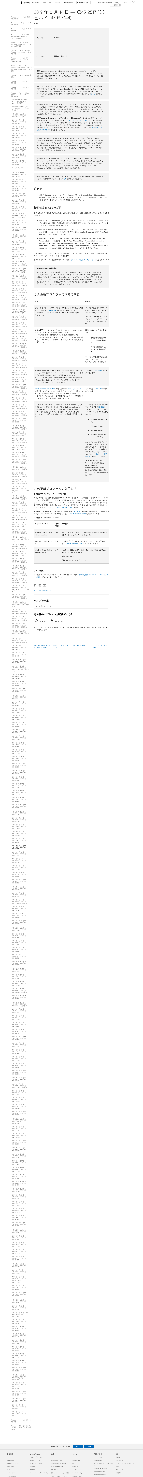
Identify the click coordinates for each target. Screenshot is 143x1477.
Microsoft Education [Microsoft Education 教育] (56, 1457)
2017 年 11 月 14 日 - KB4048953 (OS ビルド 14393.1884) (19, 1169)
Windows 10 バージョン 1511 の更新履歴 (21, 1421)
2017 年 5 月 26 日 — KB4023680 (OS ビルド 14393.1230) (19, 1265)
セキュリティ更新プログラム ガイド (83, 260)
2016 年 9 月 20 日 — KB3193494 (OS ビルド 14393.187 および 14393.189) (19, 1376)
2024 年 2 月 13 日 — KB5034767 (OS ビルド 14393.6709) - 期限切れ (19, 324)
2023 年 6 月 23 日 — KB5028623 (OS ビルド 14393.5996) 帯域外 (19, 379)
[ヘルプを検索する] (117, 2)
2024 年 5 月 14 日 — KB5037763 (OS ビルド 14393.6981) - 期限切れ (19, 297)
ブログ (93, 94)
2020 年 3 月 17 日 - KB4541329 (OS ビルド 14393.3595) (19, 744)
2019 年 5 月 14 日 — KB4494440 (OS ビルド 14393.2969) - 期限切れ (19, 901)
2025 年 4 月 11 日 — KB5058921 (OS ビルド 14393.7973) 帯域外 (19, 215)
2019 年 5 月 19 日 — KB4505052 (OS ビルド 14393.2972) (19, 895)
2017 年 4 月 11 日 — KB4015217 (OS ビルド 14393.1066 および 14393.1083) (19, 1279)
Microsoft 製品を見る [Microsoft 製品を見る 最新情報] (12, 1476)
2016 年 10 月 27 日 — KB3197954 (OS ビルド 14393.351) (19, 1355)
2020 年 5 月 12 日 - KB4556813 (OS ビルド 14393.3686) (19, 724)
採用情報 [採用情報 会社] (118, 1457)
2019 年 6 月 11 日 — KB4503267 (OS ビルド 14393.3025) (19, 881)
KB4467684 (52, 310)
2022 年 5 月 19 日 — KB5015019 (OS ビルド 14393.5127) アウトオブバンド (20, 489)
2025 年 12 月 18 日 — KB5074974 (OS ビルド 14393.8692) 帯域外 (19, 149)
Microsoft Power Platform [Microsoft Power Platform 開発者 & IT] (100, 1474)
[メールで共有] (43, 585)
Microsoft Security (79, 645)
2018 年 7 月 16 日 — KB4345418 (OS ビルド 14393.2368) (19, 1051)
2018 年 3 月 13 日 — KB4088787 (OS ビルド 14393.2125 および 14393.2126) (19, 1120)
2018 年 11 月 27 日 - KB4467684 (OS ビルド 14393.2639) (19, 983)
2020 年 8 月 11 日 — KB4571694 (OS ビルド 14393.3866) (19, 697)
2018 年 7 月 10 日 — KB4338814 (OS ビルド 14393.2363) (19, 1058)
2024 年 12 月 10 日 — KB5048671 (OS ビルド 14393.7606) (19, 249)
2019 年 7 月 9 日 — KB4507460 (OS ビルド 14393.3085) (19, 860)
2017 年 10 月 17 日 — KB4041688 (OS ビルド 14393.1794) (19, 1183)
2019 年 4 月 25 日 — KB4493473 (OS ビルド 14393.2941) (19, 908)
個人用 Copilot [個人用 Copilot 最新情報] (10, 1469)
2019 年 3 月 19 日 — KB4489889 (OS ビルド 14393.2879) (19, 922)
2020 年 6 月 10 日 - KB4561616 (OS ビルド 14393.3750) (19, 717)
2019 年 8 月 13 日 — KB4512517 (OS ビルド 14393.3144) (19, 847)
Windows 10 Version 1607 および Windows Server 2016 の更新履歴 (20, 95)
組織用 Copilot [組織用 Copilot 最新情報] (10, 1466)
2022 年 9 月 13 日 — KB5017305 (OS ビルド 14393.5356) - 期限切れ (19, 461)
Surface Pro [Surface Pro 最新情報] (10, 1457)
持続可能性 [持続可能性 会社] (118, 1473)
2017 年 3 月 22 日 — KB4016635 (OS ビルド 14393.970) (19, 1287)
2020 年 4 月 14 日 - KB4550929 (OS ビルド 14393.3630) (19, 738)
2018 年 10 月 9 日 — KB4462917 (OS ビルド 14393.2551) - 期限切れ (19, 1004)
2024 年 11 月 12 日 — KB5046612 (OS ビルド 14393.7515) (19, 256)
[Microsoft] (14, 2)
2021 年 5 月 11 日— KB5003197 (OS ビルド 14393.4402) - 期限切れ (19, 618)
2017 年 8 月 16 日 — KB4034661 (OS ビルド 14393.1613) (19, 1217)
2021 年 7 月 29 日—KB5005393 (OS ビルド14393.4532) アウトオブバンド (20, 588)
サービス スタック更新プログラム (60, 507)
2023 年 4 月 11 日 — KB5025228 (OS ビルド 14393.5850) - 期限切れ (19, 399)
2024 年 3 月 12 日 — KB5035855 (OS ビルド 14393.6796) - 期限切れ (19, 318)
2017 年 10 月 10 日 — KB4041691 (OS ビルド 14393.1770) (19, 1190)
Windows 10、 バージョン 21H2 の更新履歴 (21, 24)
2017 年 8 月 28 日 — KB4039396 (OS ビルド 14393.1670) (19, 1210)
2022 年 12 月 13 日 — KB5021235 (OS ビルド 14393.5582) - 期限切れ (19, 427)
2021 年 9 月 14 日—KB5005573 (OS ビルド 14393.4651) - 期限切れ (19, 574)
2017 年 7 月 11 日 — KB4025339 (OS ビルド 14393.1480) (19, 1244)
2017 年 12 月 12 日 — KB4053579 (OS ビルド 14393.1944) (19, 1156)
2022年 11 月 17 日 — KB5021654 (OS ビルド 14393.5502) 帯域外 (19, 434)
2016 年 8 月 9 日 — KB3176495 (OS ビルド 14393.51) (19, 1406)
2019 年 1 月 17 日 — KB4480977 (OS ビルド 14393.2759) (19, 949)
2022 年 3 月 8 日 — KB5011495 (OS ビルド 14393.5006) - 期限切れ (19, 510)
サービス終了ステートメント (20, 168)
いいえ (89, 1447)
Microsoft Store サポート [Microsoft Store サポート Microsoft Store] (36, 1463)
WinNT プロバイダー (75, 389)
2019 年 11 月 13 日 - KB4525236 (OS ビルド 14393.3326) (19, 792)
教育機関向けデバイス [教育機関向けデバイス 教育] (56, 1460)
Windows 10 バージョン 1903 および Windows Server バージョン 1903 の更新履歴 (21, 59)
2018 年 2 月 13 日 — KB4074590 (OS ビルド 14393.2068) (19, 1135)
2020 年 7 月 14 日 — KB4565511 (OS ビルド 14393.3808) (19, 704)
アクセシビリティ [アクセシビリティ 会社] (120, 1469)
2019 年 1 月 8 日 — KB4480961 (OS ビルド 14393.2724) (19, 956)
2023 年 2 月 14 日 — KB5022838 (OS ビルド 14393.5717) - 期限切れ (19, 413)
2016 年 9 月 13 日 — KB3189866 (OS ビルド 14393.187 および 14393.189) (19, 1385)
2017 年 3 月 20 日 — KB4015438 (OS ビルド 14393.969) (19, 1294)
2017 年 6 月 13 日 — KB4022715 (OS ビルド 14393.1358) (19, 1258)
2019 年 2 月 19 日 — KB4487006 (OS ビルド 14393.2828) (19, 935)
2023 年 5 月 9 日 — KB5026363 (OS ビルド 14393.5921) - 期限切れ (19, 393)
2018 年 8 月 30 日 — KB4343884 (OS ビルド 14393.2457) (19, 1024)
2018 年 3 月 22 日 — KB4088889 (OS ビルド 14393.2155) (19, 1113)
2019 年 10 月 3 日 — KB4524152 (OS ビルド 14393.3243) (19, 813)
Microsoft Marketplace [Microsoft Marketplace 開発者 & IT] (99, 1471)
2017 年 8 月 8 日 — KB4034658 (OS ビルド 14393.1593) (19, 1224)
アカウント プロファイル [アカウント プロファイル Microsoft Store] (36, 1457)
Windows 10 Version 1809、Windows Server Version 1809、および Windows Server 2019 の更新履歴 (21, 68)
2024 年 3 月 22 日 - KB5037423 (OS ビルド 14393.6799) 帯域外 (19, 311)
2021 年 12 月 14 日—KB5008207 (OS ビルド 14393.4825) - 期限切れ (19, 546)
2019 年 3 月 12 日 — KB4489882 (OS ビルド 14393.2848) (19, 929)
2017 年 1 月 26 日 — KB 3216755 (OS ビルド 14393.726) (20, 1314)
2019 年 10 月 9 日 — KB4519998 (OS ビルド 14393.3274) (19, 806)
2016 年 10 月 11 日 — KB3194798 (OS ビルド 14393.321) (19, 1362)
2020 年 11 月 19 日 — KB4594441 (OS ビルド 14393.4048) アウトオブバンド (20, 668)
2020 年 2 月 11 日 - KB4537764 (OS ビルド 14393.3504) (19, 765)
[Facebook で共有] (35, 585)
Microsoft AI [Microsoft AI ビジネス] (74, 1457)
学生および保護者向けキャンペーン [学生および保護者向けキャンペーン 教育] (60, 1476)
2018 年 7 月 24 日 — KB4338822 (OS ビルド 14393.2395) (19, 1045)
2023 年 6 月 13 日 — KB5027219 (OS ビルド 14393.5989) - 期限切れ (19, 386)
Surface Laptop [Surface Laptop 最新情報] (10, 1460)
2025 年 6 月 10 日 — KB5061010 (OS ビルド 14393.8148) (19, 202)
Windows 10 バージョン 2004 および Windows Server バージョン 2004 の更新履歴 (21, 44)
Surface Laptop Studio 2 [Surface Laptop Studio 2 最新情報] (13, 1463)
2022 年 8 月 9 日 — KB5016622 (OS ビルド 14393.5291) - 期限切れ (19, 468)
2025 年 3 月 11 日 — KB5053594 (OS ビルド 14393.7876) (19, 229)
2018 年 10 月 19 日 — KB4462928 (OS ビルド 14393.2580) (19, 997)
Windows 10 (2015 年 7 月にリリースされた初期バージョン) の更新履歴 (21, 1427)
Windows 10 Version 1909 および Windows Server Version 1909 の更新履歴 (21, 52)
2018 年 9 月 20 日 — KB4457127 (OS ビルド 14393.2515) (19, 1011)
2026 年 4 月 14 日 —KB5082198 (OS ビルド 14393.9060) (19, 122)
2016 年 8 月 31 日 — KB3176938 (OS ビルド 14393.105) (19, 1393)
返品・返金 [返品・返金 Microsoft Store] (32, 1466)
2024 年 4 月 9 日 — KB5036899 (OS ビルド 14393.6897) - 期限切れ (19, 304)
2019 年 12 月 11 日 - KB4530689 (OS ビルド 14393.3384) (19, 785)
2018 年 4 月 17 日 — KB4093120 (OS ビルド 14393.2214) (19, 1092)
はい (77, 1447)
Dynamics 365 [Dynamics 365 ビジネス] (75, 1466)
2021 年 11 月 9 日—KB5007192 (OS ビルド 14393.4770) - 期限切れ (19, 560)
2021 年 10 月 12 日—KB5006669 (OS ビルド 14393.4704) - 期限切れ (19, 567)
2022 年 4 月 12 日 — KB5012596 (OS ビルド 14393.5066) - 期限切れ (19, 504)
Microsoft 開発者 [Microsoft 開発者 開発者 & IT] (98, 1457)
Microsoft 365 (36, 2)
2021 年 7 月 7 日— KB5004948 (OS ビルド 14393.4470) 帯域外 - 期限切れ (20, 603)
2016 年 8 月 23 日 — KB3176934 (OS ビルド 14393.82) (19, 1400)
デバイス (57, 2)
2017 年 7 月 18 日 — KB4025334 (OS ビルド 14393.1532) (19, 1237)
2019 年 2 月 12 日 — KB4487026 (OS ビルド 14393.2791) (19, 942)
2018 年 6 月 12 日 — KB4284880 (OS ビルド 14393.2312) (19, 1072)
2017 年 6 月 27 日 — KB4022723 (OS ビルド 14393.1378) (19, 1251)
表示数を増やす (68, 2)
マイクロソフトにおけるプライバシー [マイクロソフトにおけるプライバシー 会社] (125, 1463)
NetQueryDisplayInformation (45, 389)
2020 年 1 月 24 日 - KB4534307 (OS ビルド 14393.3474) (19, 772)
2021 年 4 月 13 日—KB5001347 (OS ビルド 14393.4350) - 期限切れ (19, 625)
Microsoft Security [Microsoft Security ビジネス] (76, 1460)
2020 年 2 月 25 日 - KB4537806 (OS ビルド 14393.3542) (19, 758)
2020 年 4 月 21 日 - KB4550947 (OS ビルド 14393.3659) (19, 731)
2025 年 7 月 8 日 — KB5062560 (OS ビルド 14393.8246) (19, 195)
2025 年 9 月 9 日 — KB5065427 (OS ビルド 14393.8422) (19, 181)
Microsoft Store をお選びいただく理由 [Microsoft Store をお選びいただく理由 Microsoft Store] (39, 1473)
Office (44, 2)
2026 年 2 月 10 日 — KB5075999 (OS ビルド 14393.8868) (19, 135)
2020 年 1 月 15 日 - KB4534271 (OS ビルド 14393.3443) (19, 778)
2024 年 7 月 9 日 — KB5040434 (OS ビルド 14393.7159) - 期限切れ (19, 283)
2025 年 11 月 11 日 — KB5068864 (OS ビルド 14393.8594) (19, 162)
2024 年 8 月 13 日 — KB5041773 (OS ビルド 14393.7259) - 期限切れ (19, 277)
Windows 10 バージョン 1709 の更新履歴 (21, 82)
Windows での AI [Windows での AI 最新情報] (11, 1473)
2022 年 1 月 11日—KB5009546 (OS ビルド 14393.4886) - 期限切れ (19, 531)
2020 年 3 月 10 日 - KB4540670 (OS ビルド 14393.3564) (19, 751)
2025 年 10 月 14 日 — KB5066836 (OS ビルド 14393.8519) (19, 174)
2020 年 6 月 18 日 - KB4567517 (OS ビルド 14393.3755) (19, 710)
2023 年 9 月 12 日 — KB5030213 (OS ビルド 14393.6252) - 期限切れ (19, 359)
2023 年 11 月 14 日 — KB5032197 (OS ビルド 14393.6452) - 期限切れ (19, 345)
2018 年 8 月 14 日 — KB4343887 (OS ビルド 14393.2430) (19, 1031)
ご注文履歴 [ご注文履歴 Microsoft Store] (32, 1469)
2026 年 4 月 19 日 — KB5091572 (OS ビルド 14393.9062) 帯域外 (19, 115)
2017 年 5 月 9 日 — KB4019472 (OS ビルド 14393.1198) (19, 1272)
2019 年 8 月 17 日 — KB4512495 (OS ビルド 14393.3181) (19, 840)
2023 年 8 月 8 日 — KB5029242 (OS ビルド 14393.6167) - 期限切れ (19, 365)
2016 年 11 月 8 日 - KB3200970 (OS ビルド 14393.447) (19, 1348)
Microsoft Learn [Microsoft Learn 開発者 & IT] (98, 1460)
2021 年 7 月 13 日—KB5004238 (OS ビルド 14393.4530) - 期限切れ (19, 596)
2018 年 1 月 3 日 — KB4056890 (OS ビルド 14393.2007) (19, 1149)
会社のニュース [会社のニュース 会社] (119, 1460)
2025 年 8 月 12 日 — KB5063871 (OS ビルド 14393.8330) (19, 188)
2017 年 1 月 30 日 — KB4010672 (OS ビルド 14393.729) (19, 1307)
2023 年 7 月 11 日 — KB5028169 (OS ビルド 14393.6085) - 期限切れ (19, 372)
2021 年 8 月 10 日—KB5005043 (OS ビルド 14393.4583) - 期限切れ (19, 580)
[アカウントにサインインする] (129, 2)
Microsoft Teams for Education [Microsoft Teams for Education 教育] (58, 1463)
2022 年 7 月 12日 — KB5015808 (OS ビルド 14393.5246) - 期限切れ (19, 474)
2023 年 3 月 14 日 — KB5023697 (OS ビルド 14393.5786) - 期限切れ (19, 406)
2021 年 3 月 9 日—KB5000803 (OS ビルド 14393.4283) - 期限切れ (19, 640)
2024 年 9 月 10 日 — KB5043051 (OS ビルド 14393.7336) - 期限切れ (19, 270)
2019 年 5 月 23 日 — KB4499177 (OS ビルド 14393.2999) (19, 888)
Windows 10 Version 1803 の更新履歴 (21, 76)
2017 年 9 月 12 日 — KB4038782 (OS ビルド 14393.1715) (19, 1203)
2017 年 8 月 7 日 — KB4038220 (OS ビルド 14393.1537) (19, 1231)
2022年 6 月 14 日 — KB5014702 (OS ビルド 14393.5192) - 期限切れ (19, 481)
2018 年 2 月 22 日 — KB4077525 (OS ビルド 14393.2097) (19, 1128)
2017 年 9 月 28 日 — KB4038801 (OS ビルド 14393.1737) (19, 1196)
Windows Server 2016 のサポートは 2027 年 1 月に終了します (20, 108)
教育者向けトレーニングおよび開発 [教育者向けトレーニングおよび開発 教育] (60, 1473)
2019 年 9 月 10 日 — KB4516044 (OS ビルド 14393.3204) (19, 833)
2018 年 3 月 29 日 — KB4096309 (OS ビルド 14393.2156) (19, 1106)
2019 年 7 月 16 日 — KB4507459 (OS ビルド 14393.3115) (19, 854)
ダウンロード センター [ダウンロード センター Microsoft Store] (35, 1460)
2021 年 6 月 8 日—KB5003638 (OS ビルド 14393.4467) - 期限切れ (19, 611)
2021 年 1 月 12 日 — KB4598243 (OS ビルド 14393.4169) (19, 654)
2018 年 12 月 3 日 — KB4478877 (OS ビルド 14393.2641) (19, 976)
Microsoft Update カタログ (77, 514)
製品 (50, 2)
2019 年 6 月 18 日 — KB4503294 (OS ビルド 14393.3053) (19, 874)
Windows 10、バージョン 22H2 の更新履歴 (20, 18)
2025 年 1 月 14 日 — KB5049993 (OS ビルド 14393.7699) (19, 243)
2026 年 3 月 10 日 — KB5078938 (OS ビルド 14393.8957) (19, 128)
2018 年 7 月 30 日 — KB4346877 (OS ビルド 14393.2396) (19, 1038)
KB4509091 (77, 511)
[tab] (42, 621)
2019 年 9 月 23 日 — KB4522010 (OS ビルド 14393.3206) (19, 826)
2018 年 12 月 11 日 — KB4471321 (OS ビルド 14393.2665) (19, 970)
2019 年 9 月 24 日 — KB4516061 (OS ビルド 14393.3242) (19, 819)
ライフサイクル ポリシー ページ (78, 120)
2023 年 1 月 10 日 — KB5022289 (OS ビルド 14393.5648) (19, 420)
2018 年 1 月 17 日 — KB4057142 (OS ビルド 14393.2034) (19, 1142)
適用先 (37, 23)
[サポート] (27, 2)
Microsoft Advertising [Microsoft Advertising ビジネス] (77, 1473)
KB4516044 (98, 389)
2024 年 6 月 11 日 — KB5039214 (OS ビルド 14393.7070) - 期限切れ (19, 290)
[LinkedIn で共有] (39, 585)
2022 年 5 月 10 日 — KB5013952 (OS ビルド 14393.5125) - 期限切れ (19, 497)
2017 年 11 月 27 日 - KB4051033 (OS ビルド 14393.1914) (19, 1162)
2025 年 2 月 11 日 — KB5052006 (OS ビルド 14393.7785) (19, 236)
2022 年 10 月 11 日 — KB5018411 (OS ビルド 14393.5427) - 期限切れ (19, 454)
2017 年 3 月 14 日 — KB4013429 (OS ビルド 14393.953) (19, 1301)
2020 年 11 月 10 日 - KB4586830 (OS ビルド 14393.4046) (19, 676)
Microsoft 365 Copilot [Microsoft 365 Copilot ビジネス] (77, 1476)
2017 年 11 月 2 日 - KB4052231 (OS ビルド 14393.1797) (19, 1176)
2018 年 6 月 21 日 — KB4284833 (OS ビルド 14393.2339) (19, 1065)
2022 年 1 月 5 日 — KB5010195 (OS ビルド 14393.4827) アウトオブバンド (20, 538)
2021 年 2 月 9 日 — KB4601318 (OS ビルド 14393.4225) (19, 647)
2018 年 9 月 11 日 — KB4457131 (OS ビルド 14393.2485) (19, 1017)
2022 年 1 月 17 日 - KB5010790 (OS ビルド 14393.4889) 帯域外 (19, 524)
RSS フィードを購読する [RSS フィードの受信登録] (43, 590)
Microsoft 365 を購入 (83, 2)
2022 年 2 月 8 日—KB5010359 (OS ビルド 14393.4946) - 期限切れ (19, 517)
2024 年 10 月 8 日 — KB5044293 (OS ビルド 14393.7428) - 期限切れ (19, 263)
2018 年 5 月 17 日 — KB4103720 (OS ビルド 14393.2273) (19, 1079)
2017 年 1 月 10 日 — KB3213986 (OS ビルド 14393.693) (19, 1321)
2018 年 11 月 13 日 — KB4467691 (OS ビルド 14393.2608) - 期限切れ (19, 990)
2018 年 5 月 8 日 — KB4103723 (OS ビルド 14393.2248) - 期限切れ (19, 1086)
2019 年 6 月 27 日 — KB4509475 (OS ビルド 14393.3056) (19, 867)
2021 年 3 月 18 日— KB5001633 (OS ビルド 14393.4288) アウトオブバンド (20, 633)
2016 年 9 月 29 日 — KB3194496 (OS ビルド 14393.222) (19, 1369)
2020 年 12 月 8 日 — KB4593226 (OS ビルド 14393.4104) (19, 661)
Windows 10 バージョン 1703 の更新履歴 (21, 88)
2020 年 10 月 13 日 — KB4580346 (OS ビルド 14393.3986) (19, 683)
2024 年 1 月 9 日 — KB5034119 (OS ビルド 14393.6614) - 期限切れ (19, 331)
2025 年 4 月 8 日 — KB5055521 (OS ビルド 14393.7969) (19, 222)
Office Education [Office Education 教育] (55, 1469)
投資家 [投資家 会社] (117, 1466)
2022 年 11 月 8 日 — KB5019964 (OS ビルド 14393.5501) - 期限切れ (19, 440)
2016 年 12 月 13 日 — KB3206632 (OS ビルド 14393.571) (19, 1328)
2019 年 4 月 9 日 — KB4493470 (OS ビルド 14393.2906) (19, 915)
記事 (65, 179)
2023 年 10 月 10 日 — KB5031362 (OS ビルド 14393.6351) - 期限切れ (19, 352)
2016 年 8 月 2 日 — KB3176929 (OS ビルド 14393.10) (19, 1413)
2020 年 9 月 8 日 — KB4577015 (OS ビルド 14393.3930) (19, 690)
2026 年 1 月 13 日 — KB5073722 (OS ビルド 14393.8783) (19, 142)
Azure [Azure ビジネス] (73, 1463)
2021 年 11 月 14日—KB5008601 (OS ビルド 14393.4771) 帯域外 (19, 553)
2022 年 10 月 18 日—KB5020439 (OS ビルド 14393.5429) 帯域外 (19, 447)
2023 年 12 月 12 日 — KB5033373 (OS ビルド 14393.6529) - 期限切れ (19, 338)
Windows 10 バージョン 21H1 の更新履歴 (21, 30)
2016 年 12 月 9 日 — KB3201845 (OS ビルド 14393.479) (19, 1335)
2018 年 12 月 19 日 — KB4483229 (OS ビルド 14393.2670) (19, 963)
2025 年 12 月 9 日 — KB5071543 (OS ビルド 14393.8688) (19, 156)
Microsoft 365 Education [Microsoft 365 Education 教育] (57, 1466)
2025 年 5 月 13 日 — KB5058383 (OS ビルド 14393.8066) (19, 208)
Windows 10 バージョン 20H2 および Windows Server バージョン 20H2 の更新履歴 (21, 36)
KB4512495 (98, 370)
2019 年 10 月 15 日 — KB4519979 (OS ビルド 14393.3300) (19, 799)
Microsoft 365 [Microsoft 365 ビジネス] (75, 1469)
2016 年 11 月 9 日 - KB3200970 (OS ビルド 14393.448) (19, 1342)
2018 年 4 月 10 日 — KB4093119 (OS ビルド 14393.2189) (19, 1099)
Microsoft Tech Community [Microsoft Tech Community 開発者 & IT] (100, 1468)
